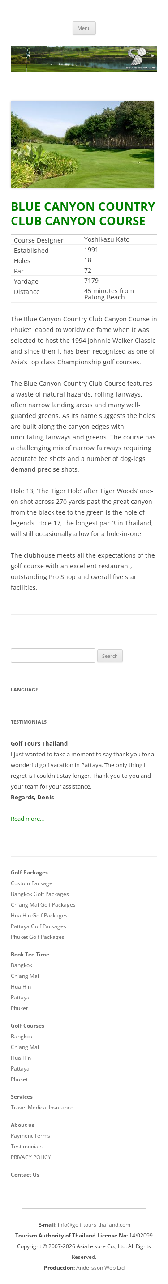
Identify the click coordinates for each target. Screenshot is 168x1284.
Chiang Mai (25, 976)
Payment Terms (30, 1135)
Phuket (19, 1008)
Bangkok (21, 965)
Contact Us (25, 1174)
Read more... (27, 819)
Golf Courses (27, 1025)
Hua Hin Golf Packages (39, 915)
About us (22, 1125)
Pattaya (20, 997)
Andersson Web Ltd (100, 1267)
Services (22, 1097)
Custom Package (31, 883)
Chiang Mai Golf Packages (43, 905)
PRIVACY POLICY (31, 1157)
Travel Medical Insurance (42, 1107)
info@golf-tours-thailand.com (94, 1225)
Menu (84, 28)
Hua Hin (21, 986)
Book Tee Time (30, 954)
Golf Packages (29, 872)
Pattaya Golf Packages (38, 926)
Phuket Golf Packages (38, 937)
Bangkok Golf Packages (40, 894)
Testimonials (27, 1146)
